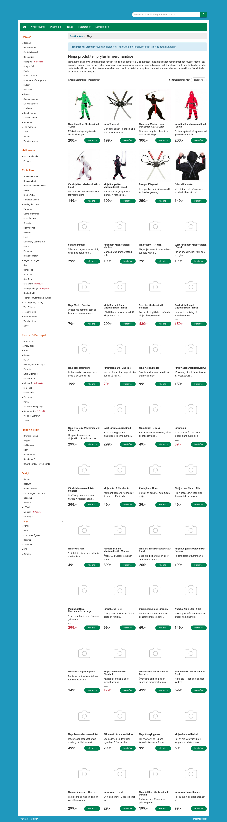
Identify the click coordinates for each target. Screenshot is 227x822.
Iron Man (28, 89)
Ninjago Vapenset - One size (82, 792)
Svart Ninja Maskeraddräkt (117, 428)
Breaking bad (30, 181)
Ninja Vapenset (111, 124)
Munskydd (28, 516)
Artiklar (69, 27)
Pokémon (28, 251)
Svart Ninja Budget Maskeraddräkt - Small (186, 306)
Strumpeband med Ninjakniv (153, 609)
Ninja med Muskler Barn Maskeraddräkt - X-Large (151, 125)
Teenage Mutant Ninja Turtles (37, 298)
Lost (26, 237)
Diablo (27, 355)
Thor (26, 131)
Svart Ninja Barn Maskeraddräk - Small (191, 245)
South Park (29, 274)
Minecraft (33, 383)
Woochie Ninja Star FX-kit (188, 609)
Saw (26, 265)
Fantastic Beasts (31, 199)
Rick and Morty (31, 256)
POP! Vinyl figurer (32, 535)
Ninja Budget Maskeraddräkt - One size (190, 549)
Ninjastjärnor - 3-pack (150, 244)
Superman (28, 122)
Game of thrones (31, 214)
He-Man (27, 232)
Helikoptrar (29, 445)
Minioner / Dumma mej (34, 241)
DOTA (26, 360)
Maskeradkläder (31, 156)
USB (25, 549)
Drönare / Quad (31, 436)
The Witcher (29, 307)
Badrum (27, 484)
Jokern (27, 94)
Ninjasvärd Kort (76, 548)
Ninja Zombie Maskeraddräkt (83, 734)
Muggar (32, 512)
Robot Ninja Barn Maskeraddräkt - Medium (116, 549)
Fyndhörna (55, 27)
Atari (26, 350)
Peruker (27, 161)
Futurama (28, 209)
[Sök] (203, 14)
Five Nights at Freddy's (34, 364)
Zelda (26, 420)
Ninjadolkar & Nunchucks (116, 488)
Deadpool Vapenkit (148, 184)
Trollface (28, 544)
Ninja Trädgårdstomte (79, 368)
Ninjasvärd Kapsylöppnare (81, 671)
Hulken (27, 85)
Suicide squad (30, 117)
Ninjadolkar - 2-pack (149, 428)
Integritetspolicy (200, 819)
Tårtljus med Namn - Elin (187, 488)
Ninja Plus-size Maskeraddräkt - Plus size (84, 429)
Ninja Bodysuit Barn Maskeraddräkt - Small (115, 306)
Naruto (27, 246)
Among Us (28, 341)
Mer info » (92, 140)
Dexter (27, 190)
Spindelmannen (31, 113)
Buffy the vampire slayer (35, 185)
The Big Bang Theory (33, 302)
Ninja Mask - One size (79, 305)
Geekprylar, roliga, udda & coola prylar (44, 10)
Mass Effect (29, 378)
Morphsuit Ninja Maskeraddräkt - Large (79, 610)
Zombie (27, 554)
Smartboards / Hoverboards (37, 464)
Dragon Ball (29, 66)
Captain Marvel (31, 52)
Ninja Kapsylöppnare (149, 734)
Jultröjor (27, 502)
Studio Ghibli (30, 293)
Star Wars (33, 284)
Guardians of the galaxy (35, 80)
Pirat (26, 530)
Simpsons (28, 270)
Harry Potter (29, 228)
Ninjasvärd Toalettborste (187, 792)
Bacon (27, 479)
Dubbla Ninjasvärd (184, 184)
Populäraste (199, 80)
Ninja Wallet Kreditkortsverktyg (191, 368)
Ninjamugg (180, 428)
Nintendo (28, 388)
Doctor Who (29, 195)
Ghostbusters (30, 218)
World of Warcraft (32, 416)
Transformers (30, 312)
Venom (27, 136)
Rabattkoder (84, 27)
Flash (26, 71)
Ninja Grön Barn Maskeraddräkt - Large (84, 125)
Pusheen (28, 108)
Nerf (26, 450)
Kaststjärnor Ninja (148, 488)
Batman (27, 43)
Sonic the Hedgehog (33, 406)
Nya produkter (38, 27)
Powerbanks (29, 454)
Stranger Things (36, 288)
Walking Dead (30, 321)
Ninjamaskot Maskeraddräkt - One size (154, 672)
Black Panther (30, 47)
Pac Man (28, 397)
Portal (26, 402)
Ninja (26, 521)
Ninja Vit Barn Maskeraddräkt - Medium (155, 793)
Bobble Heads (30, 488)
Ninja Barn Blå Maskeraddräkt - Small (155, 549)
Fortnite (27, 369)
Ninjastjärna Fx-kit (113, 609)
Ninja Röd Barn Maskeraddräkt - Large (190, 125)
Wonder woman (31, 141)
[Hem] (24, 27)
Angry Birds (29, 346)
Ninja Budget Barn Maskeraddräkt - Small (115, 185)
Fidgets (27, 440)
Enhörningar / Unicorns (34, 493)
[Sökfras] (166, 14)
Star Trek (28, 279)
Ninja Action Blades (149, 368)
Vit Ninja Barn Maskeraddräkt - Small (84, 185)
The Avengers (30, 127)
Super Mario (34, 411)
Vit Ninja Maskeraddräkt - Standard (81, 489)
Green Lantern (30, 75)
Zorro (26, 326)
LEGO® (27, 507)
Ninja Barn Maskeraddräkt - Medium (118, 245)
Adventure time (31, 176)
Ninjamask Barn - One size (117, 368)
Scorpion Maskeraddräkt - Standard (152, 306)
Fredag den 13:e (31, 204)
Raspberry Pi (30, 459)
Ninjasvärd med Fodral (186, 734)
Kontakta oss (102, 27)
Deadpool (33, 61)
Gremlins (28, 223)
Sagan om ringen (32, 260)
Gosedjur (28, 498)
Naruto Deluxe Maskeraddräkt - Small (191, 672)
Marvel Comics (31, 104)
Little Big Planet (31, 374)
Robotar (27, 540)
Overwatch (29, 392)
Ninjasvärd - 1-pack (114, 792)
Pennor (27, 526)
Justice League (31, 99)
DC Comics (29, 57)
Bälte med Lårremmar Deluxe (118, 734)
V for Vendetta (30, 316)
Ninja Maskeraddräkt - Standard (115, 672)
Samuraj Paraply (76, 244)
